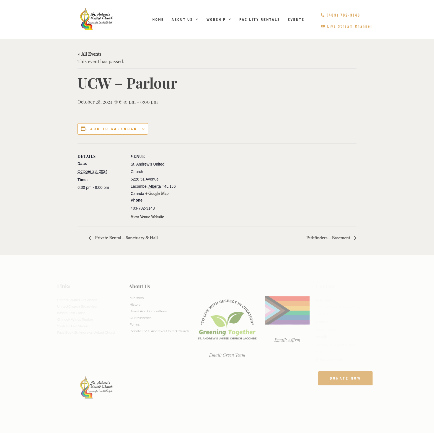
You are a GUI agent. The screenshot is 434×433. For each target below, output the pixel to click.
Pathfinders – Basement (328, 237)
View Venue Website (147, 217)
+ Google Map (157, 193)
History (135, 304)
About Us (185, 19)
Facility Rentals (259, 19)
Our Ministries (140, 318)
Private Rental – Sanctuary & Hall (126, 237)
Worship (219, 19)
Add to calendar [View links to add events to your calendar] (113, 129)
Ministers (137, 298)
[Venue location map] (213, 182)
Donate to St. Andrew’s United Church (159, 331)
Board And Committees (148, 311)
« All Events (89, 54)
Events (296, 19)
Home (158, 19)
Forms (135, 324)
